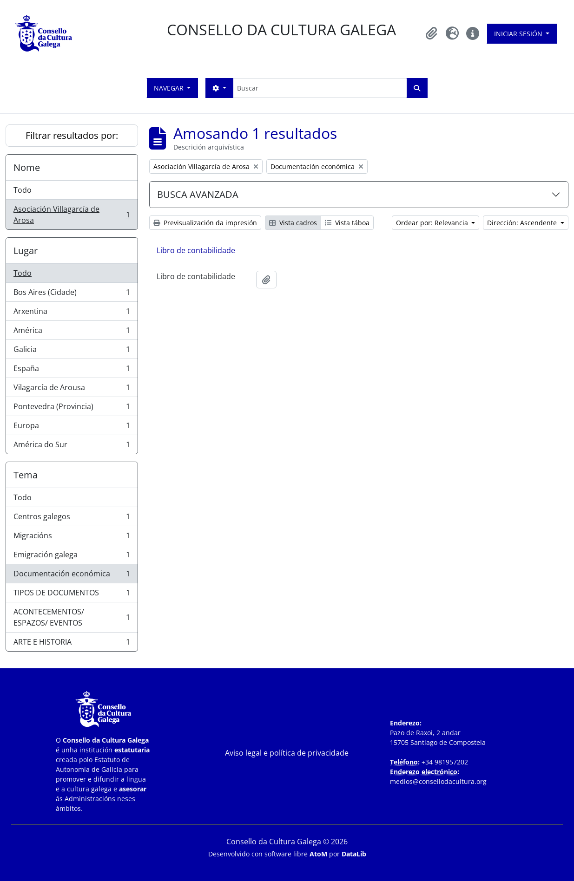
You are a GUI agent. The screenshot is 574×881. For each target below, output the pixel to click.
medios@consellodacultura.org (438, 781)
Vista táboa (347, 222)
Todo (22, 190)
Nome (26, 167)
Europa (71, 427)
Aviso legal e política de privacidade (287, 753)
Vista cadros (293, 222)
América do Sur (71, 446)
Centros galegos (71, 518)
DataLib (354, 853)
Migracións (71, 537)
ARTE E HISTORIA (71, 643)
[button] (432, 33)
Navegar (169, 88)
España (71, 370)
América (71, 332)
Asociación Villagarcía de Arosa (71, 214)
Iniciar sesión (519, 33)
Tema (25, 475)
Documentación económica (71, 575)
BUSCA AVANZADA (197, 194)
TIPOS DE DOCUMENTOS (71, 594)
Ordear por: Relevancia (433, 222)
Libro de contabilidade (196, 250)
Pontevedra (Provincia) (71, 408)
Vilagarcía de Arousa (71, 389)
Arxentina (71, 313)
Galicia (71, 351)
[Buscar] (320, 88)
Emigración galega (71, 556)
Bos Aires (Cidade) (71, 294)
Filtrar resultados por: (72, 135)
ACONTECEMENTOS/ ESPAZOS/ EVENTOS (71, 617)
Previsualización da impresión (205, 222)
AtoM (318, 853)
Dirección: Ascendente (523, 222)
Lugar (25, 250)
